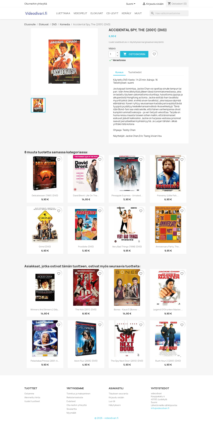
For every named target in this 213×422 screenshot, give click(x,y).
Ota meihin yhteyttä (35, 3)
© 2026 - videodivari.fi (106, 418)
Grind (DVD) (45, 246)
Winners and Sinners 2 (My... (44, 309)
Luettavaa (63, 13)
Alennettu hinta (32, 397)
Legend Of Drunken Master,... (168, 309)
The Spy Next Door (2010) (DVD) (127, 360)
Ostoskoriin (134, 54)
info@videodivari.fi (160, 408)
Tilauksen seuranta (118, 393)
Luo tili (112, 401)
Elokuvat (97, 13)
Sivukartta (72, 409)
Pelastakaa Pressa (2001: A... (45, 360)
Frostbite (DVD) (86, 246)
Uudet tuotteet (32, 401)
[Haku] (169, 13)
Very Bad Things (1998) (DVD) (127, 246)
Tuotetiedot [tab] (135, 72)
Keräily (126, 13)
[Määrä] (112, 54)
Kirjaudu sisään (116, 397)
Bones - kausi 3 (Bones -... (127, 309)
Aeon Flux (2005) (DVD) (86, 360)
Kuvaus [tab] (119, 72)
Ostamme (29, 393)
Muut (138, 13)
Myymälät (71, 412)
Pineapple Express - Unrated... (127, 195)
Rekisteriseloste (75, 397)
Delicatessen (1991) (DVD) (45, 195)
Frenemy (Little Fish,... (168, 195)
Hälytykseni (115, 405)
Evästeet (71, 401)
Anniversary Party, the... (168, 246)
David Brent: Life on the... (86, 195)
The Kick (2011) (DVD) (86, 309)
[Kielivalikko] (131, 4)
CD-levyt (112, 13)
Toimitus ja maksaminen (78, 393)
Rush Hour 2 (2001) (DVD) (168, 360)
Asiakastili (116, 388)
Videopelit (80, 13)
